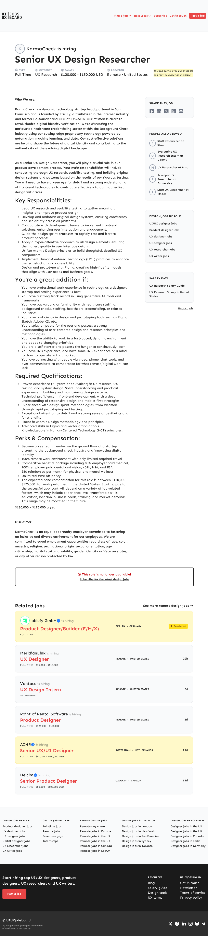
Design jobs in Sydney (136, 841)
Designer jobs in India (185, 841)
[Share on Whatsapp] (173, 111)
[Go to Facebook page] (177, 924)
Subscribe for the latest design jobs (104, 579)
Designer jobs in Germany (188, 846)
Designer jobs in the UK (186, 831)
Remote (114, 74)
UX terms (155, 897)
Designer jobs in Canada (187, 836)
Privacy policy (191, 897)
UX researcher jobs (162, 249)
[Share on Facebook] (151, 111)
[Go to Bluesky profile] (197, 924)
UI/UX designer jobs (163, 223)
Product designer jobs (164, 230)
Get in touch (178, 15)
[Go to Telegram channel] (204, 924)
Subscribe (160, 15)
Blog (151, 883)
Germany (135, 626)
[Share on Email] (181, 111)
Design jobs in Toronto (137, 846)
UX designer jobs (160, 236)
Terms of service (193, 893)
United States (136, 74)
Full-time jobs (52, 826)
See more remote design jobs (166, 606)
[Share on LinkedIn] (159, 111)
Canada (136, 780)
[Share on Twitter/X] (166, 111)
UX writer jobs (159, 256)
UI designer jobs (160, 243)
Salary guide (157, 888)
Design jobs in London (137, 826)
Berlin (120, 626)
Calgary (121, 780)
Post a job (198, 15)
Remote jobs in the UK (95, 841)
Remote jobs (51, 831)
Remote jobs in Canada (96, 846)
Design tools (157, 893)
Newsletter (188, 888)
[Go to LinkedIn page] (184, 924)
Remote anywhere (92, 826)
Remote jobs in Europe (95, 831)
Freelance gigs (53, 836)
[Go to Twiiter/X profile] (170, 924)
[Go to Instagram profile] (190, 924)
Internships (50, 841)
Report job (185, 308)
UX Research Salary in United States (169, 294)
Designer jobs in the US (186, 826)
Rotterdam (123, 750)
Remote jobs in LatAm (95, 851)
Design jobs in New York (138, 831)
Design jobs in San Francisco (141, 836)
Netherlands (144, 750)
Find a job (123, 16)
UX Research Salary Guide (167, 285)
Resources (142, 16)
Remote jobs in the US (95, 836)
